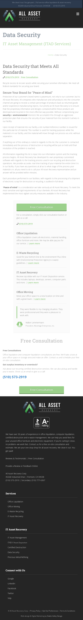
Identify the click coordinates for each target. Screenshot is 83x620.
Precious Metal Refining (18, 557)
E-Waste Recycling (28, 253)
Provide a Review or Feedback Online (22, 466)
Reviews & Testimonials (16, 458)
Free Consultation (29, 77)
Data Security (22, 35)
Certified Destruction (17, 547)
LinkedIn (11, 583)
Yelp (9, 598)
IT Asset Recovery (27, 272)
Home (50, 55)
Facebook (12, 588)
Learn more (34, 243)
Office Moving (25, 292)
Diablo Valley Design (54, 616)
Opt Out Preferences (50, 611)
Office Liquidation (27, 233)
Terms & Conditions (67, 611)
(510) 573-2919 (59, 6)
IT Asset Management (17, 537)
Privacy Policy (35, 611)
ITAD (17, 542)
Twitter (11, 593)
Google (11, 578)
